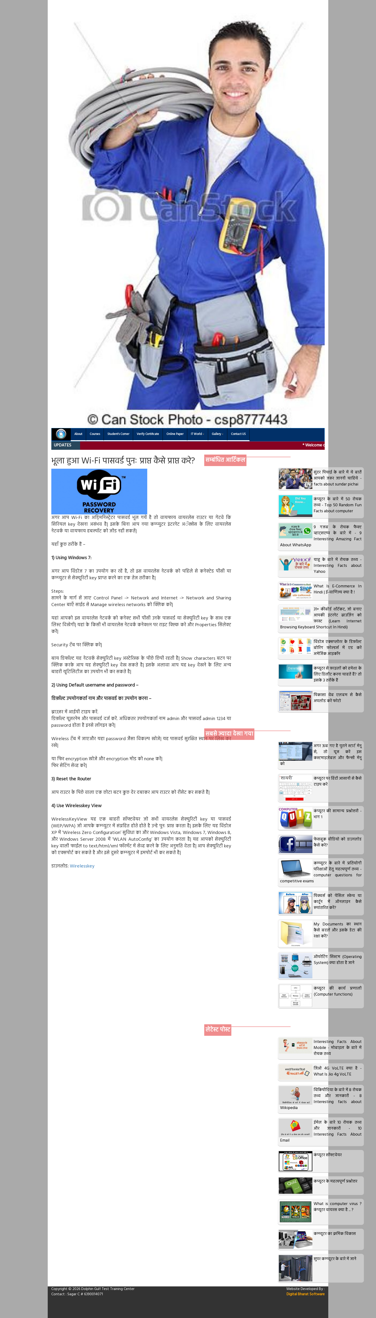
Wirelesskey (82, 866)
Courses (95, 434)
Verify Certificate (148, 434)
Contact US (238, 434)
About (78, 434)
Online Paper (174, 434)
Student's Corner (118, 434)
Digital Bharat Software (306, 1294)
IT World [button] (197, 434)
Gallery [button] (217, 434)
